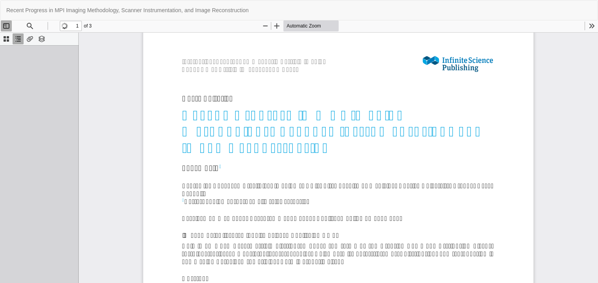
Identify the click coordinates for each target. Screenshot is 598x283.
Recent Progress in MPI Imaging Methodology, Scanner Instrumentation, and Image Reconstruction (127, 10)
